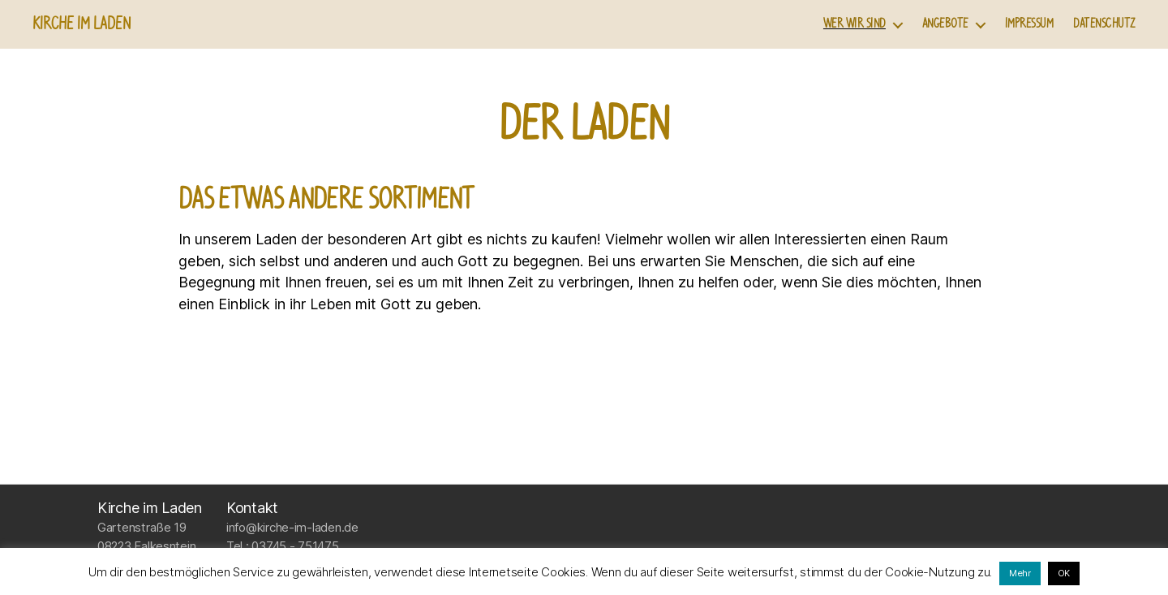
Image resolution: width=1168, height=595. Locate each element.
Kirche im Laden (81, 24)
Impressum (1029, 24)
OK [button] (1064, 573)
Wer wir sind (854, 24)
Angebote (945, 24)
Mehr (1020, 573)
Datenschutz (1104, 24)
